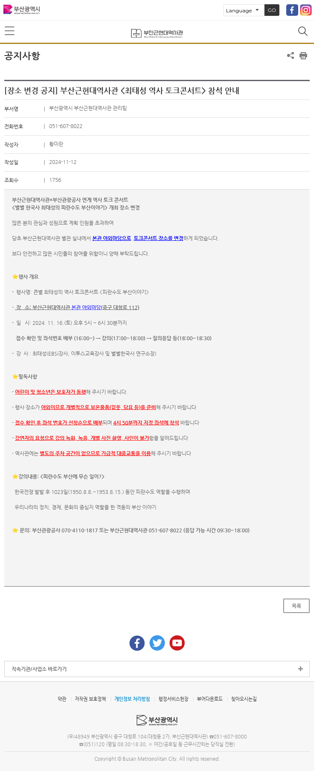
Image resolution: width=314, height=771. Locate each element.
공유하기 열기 (290, 55)
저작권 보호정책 (90, 698)
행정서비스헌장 (173, 698)
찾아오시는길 (244, 698)
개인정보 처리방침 (132, 698)
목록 (296, 606)
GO (272, 10)
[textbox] (157, 372)
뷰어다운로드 (210, 698)
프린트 (303, 55)
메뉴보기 (10, 31)
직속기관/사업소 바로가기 (39, 669)
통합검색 (304, 32)
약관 (62, 698)
